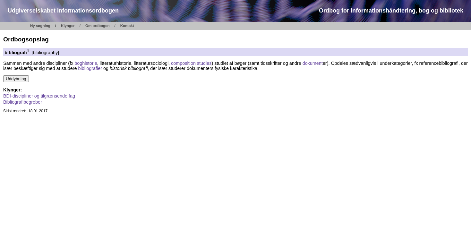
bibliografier (90, 68)
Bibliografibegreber (22, 102)
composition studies (191, 63)
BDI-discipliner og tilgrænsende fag (39, 95)
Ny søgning (40, 26)
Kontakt (127, 26)
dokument (313, 63)
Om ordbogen (97, 26)
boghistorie (85, 63)
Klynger (68, 26)
